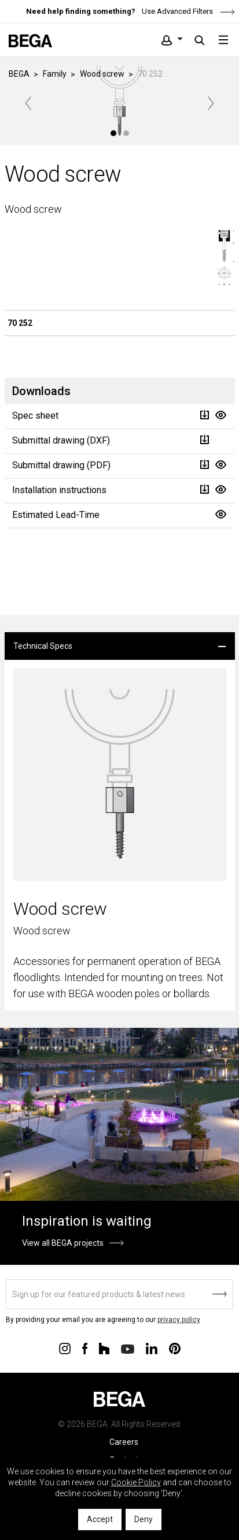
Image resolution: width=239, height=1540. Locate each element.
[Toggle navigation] (223, 40)
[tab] (120, 646)
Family (55, 73)
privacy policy (178, 1320)
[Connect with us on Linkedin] (151, 1348)
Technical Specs (42, 646)
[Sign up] (119, 1294)
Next (211, 103)
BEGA (19, 73)
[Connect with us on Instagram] (65, 1348)
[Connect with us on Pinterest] (175, 1348)
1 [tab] (113, 133)
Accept (100, 1519)
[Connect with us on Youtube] (127, 1348)
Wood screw (102, 73)
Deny (143, 1519)
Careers (123, 1442)
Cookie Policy (136, 1482)
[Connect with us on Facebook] (84, 1348)
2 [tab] (126, 133)
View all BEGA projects (63, 1243)
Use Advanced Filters (187, 11)
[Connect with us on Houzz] (104, 1348)
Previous (28, 103)
